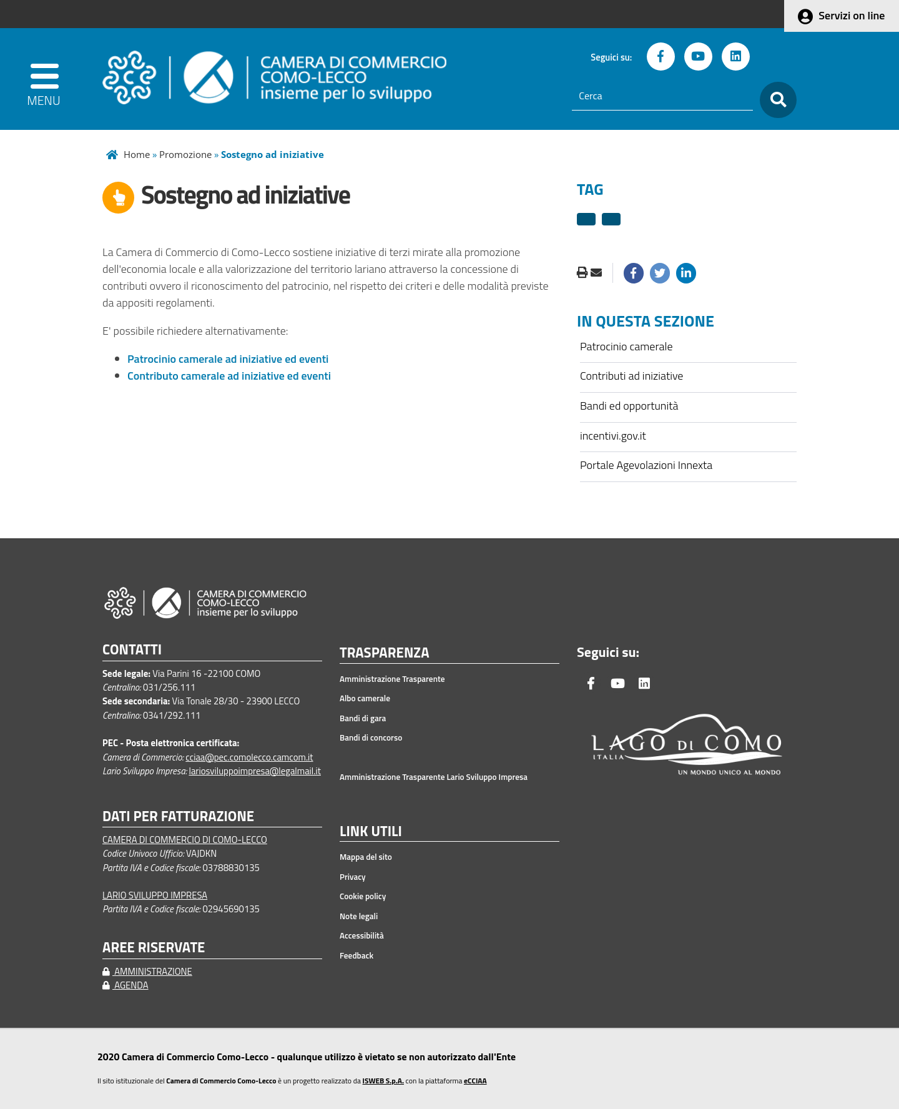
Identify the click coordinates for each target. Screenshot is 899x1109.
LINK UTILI (371, 832)
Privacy (353, 876)
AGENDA (125, 985)
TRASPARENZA (385, 653)
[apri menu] (44, 79)
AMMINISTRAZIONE (147, 971)
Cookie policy (363, 896)
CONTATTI (132, 649)
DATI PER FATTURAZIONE (178, 816)
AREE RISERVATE (153, 947)
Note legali (359, 916)
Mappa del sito (366, 856)
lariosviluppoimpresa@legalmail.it (255, 771)
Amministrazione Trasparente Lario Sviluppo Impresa (434, 777)
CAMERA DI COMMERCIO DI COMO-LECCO (184, 839)
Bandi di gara (363, 718)
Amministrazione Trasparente (392, 679)
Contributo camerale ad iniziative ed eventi (229, 375)
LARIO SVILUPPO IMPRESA (154, 895)
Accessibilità (362, 935)
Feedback (356, 955)
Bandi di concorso (371, 737)
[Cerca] (662, 96)
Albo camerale (365, 698)
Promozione (185, 154)
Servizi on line (851, 15)
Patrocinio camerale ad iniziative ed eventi (227, 358)
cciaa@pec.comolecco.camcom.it (249, 757)
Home (137, 154)
